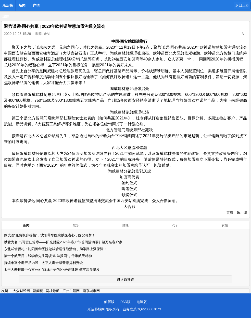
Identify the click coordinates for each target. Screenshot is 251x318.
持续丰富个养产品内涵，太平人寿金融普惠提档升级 (43, 263)
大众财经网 (21, 291)
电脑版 (142, 302)
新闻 (22, 5)
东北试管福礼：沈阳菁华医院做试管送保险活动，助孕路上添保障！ (55, 249)
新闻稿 (38, 291)
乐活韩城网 (7, 6)
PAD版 (125, 302)
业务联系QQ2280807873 (142, 309)
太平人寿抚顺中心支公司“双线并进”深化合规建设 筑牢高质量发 (52, 270)
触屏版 (109, 302)
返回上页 (242, 5)
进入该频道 (125, 279)
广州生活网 (71, 291)
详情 (36, 5)
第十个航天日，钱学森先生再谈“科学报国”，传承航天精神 (48, 256)
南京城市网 (91, 291)
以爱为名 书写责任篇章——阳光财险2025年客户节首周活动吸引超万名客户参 (63, 242)
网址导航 (53, 291)
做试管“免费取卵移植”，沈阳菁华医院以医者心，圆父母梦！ (49, 235)
